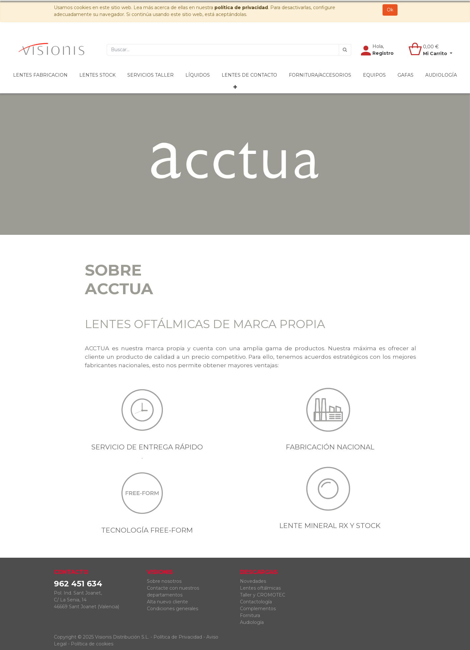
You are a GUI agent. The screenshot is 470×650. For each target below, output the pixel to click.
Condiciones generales (172, 609)
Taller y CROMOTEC (262, 595)
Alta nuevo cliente (167, 602)
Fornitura (250, 615)
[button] (235, 87)
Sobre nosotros (164, 581)
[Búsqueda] (345, 49)
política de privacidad (241, 7)
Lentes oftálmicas (260, 588)
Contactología (256, 602)
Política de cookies (92, 644)
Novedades (253, 581)
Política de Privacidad (177, 637)
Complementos (258, 609)
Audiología (252, 622)
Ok (390, 10)
